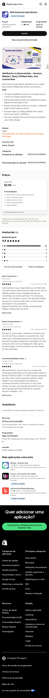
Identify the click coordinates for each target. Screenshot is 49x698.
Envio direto (30, 558)
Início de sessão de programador (17, 665)
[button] (24, 466)
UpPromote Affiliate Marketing (22, 488)
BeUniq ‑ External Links (19, 463)
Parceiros (29, 631)
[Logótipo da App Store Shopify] (12, 4)
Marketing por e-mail (34, 579)
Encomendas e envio (11, 575)
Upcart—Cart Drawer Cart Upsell (23, 474)
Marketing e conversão (12, 584)
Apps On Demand (10, 436)
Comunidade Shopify (11, 622)
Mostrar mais (6, 313)
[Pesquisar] (41, 4)
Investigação (8, 631)
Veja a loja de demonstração (24, 40)
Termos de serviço (10, 672)
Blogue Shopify (9, 627)
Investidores (31, 619)
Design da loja (8, 579)
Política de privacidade (12, 421)
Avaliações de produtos (36, 567)
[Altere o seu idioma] (17, 658)
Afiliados (29, 636)
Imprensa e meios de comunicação (34, 625)
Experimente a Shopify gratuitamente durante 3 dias (25, 526)
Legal (27, 641)
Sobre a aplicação (33, 610)
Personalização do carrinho (14, 163)
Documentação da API (12, 617)
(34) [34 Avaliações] (27, 24)
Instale (24, 33)
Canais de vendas (10, 560)
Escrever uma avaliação (13, 267)
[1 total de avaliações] (46, 260)
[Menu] (45, 4)
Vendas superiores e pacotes (34, 573)
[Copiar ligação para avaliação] (17, 276)
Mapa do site (8, 684)
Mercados (29, 563)
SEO (27, 584)
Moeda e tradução (33, 593)
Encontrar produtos (10, 565)
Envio (27, 589)
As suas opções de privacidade (16, 690)
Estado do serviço (33, 645)
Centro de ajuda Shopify (9, 611)
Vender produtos (9, 570)
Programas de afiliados (12, 154)
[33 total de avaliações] (46, 246)
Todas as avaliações (36, 267)
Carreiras (29, 615)
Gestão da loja (8, 589)
